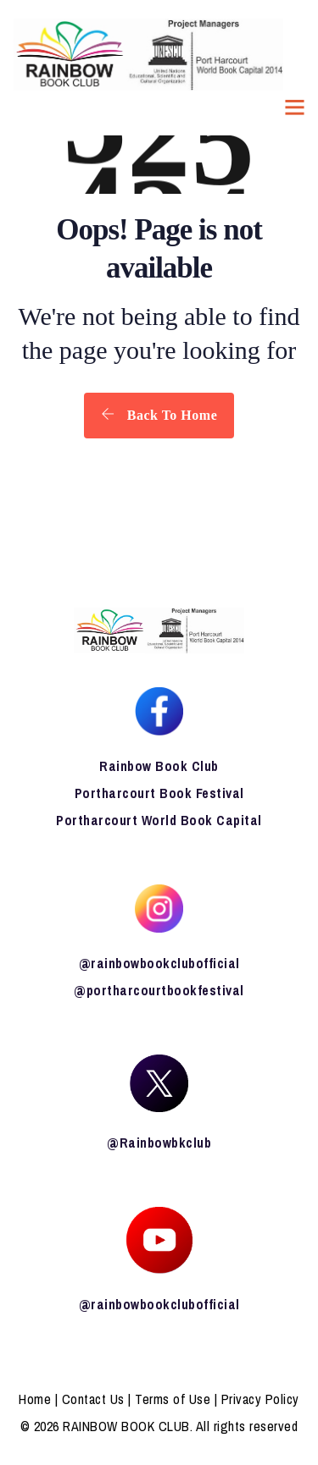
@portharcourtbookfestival (159, 990)
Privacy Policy (260, 1399)
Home (35, 1399)
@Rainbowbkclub (159, 1142)
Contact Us (93, 1399)
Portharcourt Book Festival (159, 793)
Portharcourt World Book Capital (159, 820)
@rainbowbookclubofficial (159, 963)
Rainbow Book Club (159, 766)
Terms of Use (172, 1399)
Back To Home (159, 414)
